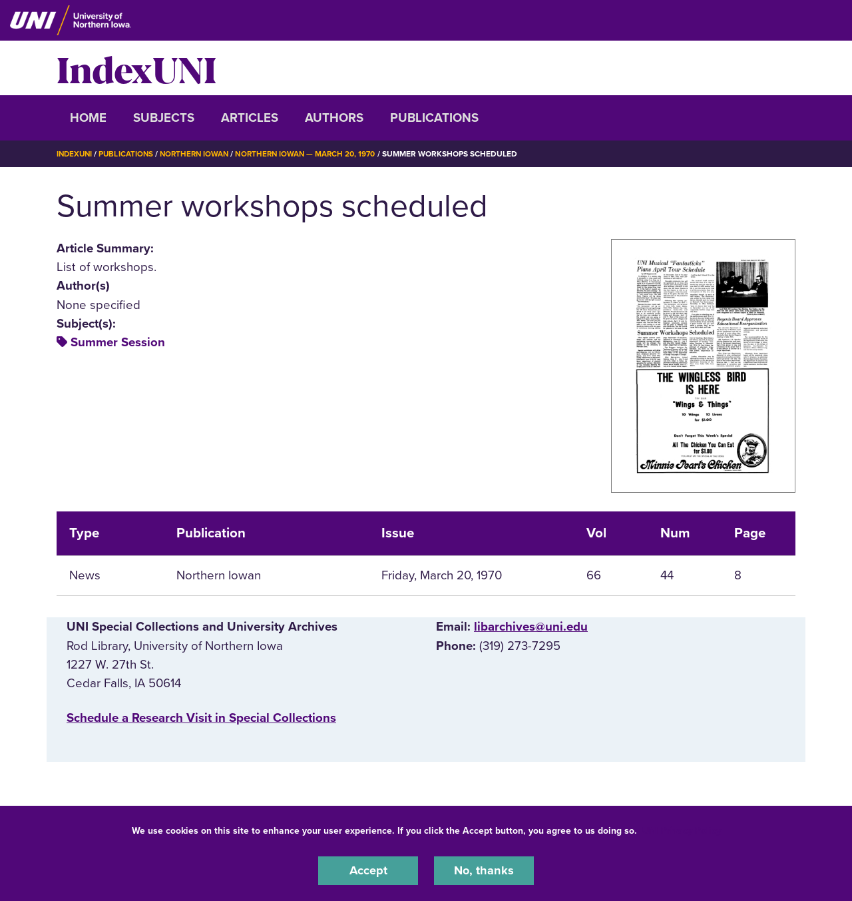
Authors (334, 118)
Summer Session (118, 342)
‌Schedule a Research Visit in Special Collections (201, 718)
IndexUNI (136, 68)
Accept (368, 870)
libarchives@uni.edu (531, 626)
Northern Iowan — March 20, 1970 (315, 153)
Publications (434, 118)
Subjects (163, 118)
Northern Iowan (200, 153)
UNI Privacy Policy (681, 830)
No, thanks (484, 870)
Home (88, 118)
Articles (249, 118)
